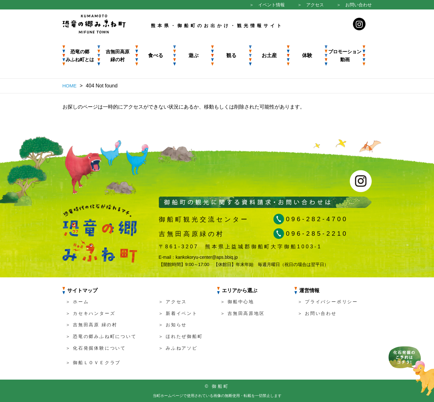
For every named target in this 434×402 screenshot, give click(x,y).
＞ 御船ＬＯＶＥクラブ (93, 362)
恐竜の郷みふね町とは (80, 55)
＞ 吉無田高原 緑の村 (92, 324)
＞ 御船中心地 (237, 301)
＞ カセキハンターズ (91, 313)
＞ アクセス (310, 4)
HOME (69, 85)
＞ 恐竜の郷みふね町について (101, 336)
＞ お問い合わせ (354, 4)
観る (231, 55)
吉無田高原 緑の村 (117, 55)
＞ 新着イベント (178, 313)
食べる (155, 55)
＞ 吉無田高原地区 (242, 313)
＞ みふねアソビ (178, 348)
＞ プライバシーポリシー (328, 301)
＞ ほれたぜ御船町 (180, 336)
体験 (307, 55)
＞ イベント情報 (267, 4)
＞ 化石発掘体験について (96, 348)
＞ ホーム (77, 301)
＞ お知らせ (172, 324)
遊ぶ (193, 55)
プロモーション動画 (344, 55)
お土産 (269, 55)
